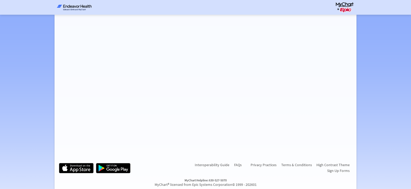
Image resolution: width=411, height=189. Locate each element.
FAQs (238, 164)
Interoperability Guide (212, 164)
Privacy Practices (264, 164)
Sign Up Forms (338, 170)
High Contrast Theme (333, 164)
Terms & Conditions (296, 164)
